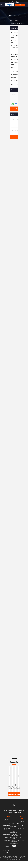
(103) (15, 84)
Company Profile (21, 822)
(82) (17, 59)
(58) (17, 74)
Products (16, 20)
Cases (21, 834)
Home (11, 20)
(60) (17, 77)
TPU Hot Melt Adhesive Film (16, 23)
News (21, 831)
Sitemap (21, 837)
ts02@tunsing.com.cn (14, 1)
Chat (20, 4)
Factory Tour (21, 825)
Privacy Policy (21, 840)
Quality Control (21, 828)
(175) (17, 67)
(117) (16, 71)
